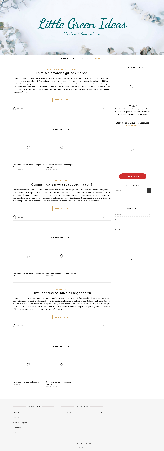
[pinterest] (79, 447)
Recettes (78, 58)
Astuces (98, 58)
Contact (16, 417)
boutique (128, 125)
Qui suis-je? (17, 412)
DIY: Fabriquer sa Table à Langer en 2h (62, 293)
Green (63, 69)
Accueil (65, 58)
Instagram (17, 428)
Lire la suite (61, 100)
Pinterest (17, 433)
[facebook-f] (82, 447)
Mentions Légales (20, 423)
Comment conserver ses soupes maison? (61, 184)
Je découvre (133, 176)
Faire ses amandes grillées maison (62, 73)
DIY (88, 58)
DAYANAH (137, 125)
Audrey (20, 108)
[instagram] (77, 447)
